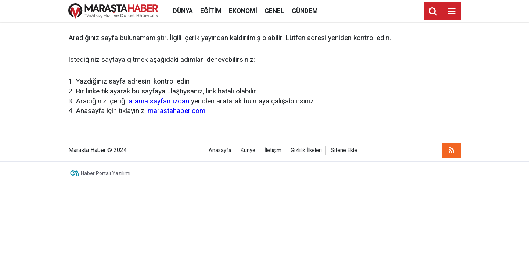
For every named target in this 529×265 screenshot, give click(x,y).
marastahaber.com (176, 110)
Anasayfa (220, 150)
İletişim (272, 150)
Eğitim (211, 10)
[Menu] (451, 11)
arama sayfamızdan (159, 101)
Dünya (183, 10)
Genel (274, 10)
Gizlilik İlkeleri (306, 150)
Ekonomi (243, 10)
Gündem (305, 10)
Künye (248, 150)
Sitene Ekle (344, 150)
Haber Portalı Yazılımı (105, 173)
